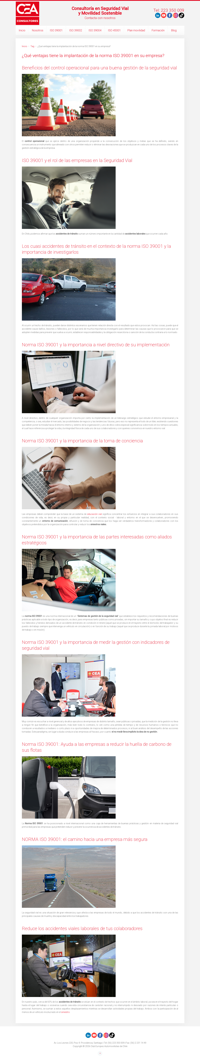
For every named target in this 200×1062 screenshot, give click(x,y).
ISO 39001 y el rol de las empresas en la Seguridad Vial (77, 160)
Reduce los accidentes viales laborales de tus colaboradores (82, 928)
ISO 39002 (75, 30)
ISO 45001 (114, 30)
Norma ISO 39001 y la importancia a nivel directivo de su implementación (96, 344)
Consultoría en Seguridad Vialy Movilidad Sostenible (100, 11)
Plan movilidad (136, 30)
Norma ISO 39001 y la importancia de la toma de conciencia (82, 440)
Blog (174, 30)
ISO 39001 (56, 30)
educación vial (94, 514)
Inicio (22, 30)
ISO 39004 (95, 30)
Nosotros (37, 30)
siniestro (65, 1012)
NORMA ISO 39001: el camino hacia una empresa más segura (84, 839)
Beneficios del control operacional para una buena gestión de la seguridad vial (99, 67)
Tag (32, 46)
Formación (158, 30)
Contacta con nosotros (100, 18)
